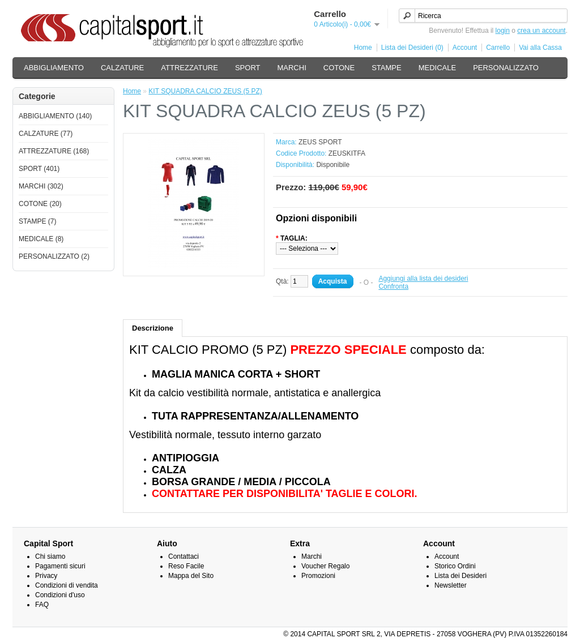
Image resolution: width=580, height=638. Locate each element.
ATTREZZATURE (189, 67)
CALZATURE (122, 67)
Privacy (46, 576)
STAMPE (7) (37, 221)
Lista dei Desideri (460, 576)
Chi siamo (50, 556)
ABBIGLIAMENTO (54, 67)
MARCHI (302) (41, 186)
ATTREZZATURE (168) (54, 151)
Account (465, 48)
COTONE (339, 67)
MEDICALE (437, 67)
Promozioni (318, 576)
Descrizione (152, 328)
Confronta (393, 286)
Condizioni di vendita (66, 585)
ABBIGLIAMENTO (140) (55, 116)
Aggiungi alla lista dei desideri (423, 278)
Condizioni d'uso (60, 595)
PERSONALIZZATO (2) (54, 256)
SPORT (248, 67)
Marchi (311, 556)
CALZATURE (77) (45, 134)
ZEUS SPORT (320, 142)
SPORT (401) (39, 169)
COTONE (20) (40, 204)
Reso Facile (186, 566)
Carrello (498, 48)
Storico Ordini (455, 566)
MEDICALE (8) (41, 239)
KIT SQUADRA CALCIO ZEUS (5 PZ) (205, 91)
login (503, 31)
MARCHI (291, 67)
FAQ (42, 605)
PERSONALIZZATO (506, 67)
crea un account (541, 31)
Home (363, 48)
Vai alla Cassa (540, 48)
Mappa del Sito (191, 576)
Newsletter (450, 585)
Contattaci (183, 556)
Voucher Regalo (325, 566)
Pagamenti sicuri (60, 566)
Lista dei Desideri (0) (412, 48)
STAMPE (387, 67)
